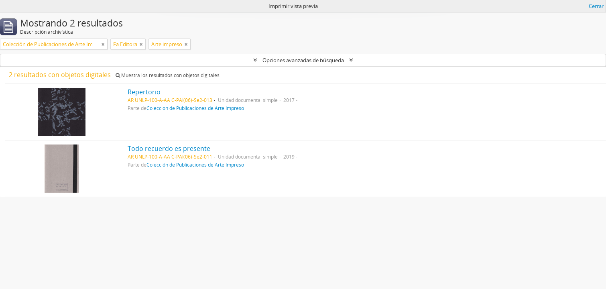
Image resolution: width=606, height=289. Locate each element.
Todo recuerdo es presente (169, 148)
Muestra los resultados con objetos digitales (168, 75)
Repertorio (144, 92)
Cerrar (596, 6)
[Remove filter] (103, 44)
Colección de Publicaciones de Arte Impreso (195, 108)
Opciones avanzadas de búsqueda (303, 60)
